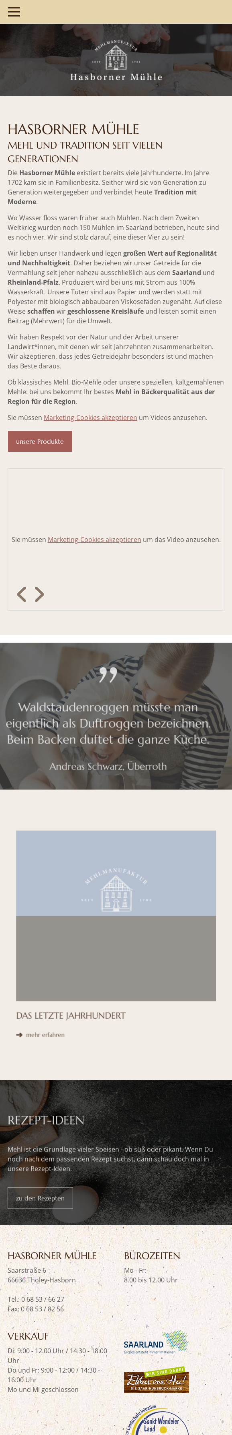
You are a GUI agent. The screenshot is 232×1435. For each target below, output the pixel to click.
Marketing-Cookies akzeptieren (90, 417)
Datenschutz (27, 1388)
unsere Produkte (40, 441)
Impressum (123, 1388)
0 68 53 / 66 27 (42, 1206)
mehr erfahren (69, 957)
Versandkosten (76, 1388)
